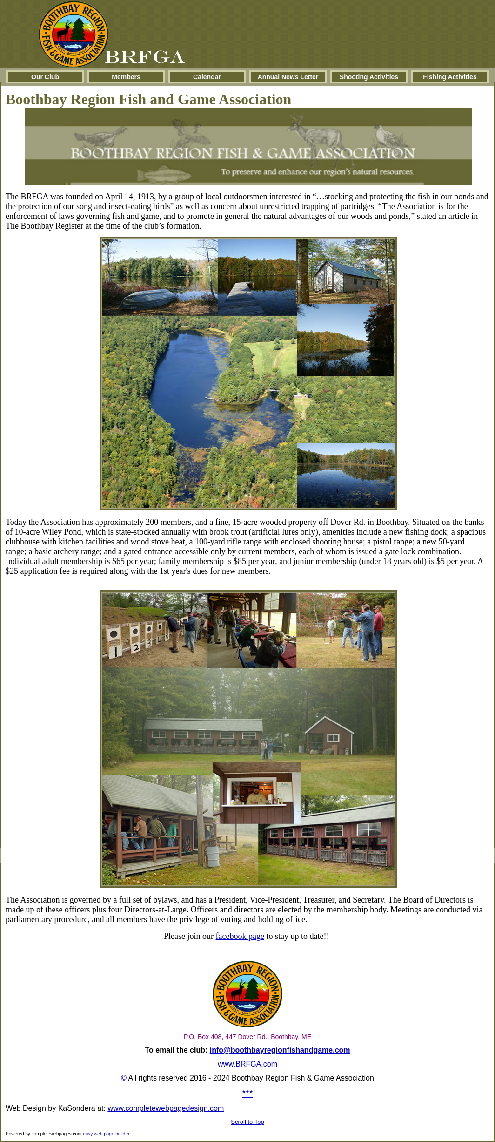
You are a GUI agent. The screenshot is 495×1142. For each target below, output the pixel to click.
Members (126, 77)
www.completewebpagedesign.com (165, 1108)
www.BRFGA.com (247, 1064)
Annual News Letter (288, 77)
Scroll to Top (247, 1121)
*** (247, 1093)
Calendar (207, 77)
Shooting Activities (369, 77)
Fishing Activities (449, 77)
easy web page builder (106, 1133)
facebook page (240, 936)
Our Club (45, 77)
